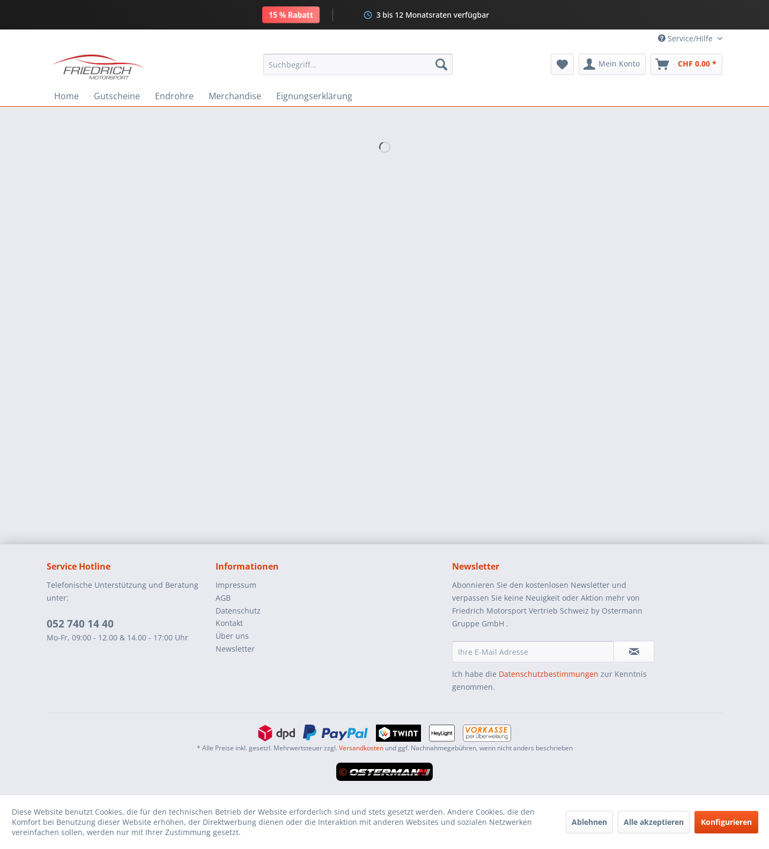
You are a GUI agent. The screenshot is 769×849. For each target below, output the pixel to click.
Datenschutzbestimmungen (548, 674)
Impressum (236, 585)
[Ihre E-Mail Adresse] (533, 651)
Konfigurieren (726, 822)
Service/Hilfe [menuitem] (686, 38)
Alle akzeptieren (654, 822)
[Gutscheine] (116, 96)
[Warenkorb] (686, 64)
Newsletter (235, 649)
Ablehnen (589, 822)
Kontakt (229, 623)
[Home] (66, 96)
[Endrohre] (174, 96)
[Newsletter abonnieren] (633, 651)
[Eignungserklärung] (314, 96)
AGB (223, 598)
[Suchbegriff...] (358, 64)
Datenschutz (238, 611)
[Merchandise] (235, 96)
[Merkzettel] (562, 64)
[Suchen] (441, 64)
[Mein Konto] (612, 64)
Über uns (232, 636)
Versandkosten (361, 747)
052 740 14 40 (80, 624)
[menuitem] (358, 64)
